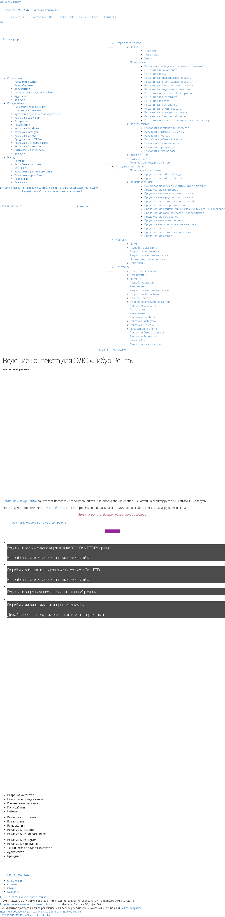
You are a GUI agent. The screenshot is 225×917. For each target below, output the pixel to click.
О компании (17, 17)
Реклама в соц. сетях (143, 305)
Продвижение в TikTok (144, 328)
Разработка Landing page (160, 151)
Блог (95, 17)
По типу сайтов (139, 124)
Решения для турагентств (160, 97)
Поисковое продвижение (29, 107)
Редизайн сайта (140, 158)
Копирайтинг (138, 275)
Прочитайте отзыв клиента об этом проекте (36, 522)
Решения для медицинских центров (167, 89)
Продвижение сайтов (130, 166)
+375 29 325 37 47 (11, 206)
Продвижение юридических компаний (168, 197)
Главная (104, 349)
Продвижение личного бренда (164, 220)
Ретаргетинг (138, 309)
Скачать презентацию (23, 897)
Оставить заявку (10, 1)
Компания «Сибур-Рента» (20, 501)
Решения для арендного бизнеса (165, 112)
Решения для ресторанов (160, 104)
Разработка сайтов (128, 43)
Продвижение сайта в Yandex (163, 178)
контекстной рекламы (54, 508)
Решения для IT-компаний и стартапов (168, 93)
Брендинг (122, 240)
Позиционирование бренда (148, 259)
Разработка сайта (25, 81)
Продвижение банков (158, 236)
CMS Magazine (133, 908)
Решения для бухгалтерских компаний (168, 85)
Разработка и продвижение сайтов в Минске (27, 904)
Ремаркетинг (138, 313)
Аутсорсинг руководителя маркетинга (37, 114)
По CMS (135, 47)
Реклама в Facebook (142, 317)
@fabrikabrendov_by (44, 10)
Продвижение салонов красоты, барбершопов (174, 213)
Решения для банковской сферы (165, 116)
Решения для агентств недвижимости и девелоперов (178, 120)
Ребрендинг (137, 263)
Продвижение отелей (158, 228)
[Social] (0, 21)
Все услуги (122, 267)
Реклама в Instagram (143, 321)
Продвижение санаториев (161, 189)
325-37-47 (23, 10)
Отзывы (66, 17)
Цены (82, 17)
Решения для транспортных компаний (168, 77)
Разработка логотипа (143, 247)
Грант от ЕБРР (139, 154)
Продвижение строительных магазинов (169, 232)
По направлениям (141, 182)
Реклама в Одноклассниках (147, 332)
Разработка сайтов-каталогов (163, 139)
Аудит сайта (137, 340)
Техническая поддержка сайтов (150, 162)
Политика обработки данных (18, 911)
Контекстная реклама (143, 271)
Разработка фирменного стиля (149, 255)
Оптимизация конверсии (146, 344)
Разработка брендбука (144, 251)
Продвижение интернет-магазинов (167, 205)
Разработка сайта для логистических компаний (174, 66)
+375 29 (10, 10)
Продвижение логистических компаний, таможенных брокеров (184, 209)
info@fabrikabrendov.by (36, 915)
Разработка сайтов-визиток (162, 143)
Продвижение (15, 103)
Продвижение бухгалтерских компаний (169, 193)
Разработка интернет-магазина (164, 131)
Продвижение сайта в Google (163, 174)
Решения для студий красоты (162, 108)
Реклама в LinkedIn (142, 325)
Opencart (150, 50)
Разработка (14, 78)
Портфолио (41, 17)
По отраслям (138, 62)
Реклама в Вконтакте (143, 336)
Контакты (110, 17)
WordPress (151, 54)
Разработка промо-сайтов (161, 147)
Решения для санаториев (160, 70)
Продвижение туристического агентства (170, 224)
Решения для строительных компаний (168, 81)
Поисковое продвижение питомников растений (175, 186)
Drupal (148, 58)
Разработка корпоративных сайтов (166, 128)
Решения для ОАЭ (155, 74)
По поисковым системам (145, 170)
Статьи (11, 888)
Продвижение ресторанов (161, 216)
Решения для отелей (157, 101)
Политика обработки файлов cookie (58, 911)
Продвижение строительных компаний (169, 201)
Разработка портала (157, 135)
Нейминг (135, 243)
